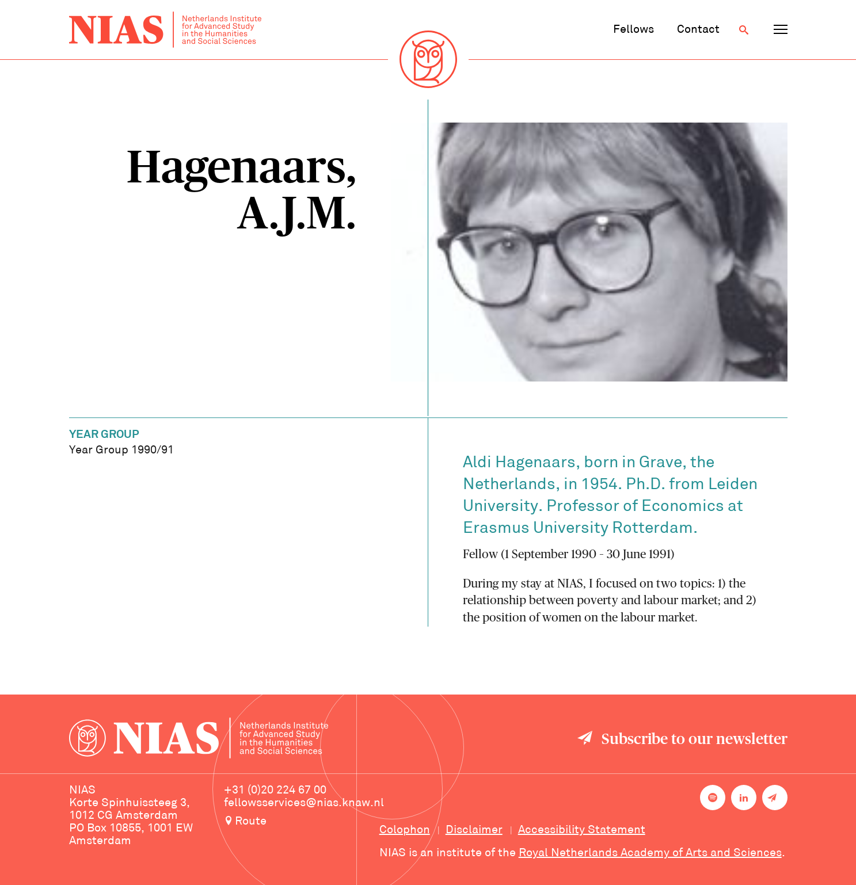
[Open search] (743, 30)
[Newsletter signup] (774, 797)
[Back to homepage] (165, 30)
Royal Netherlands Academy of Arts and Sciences (650, 853)
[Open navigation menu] (780, 30)
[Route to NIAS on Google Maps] (304, 822)
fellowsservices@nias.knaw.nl (304, 803)
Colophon (404, 830)
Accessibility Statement (581, 830)
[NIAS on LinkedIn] (743, 797)
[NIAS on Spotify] (712, 797)
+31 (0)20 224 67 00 (275, 790)
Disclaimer (474, 830)
